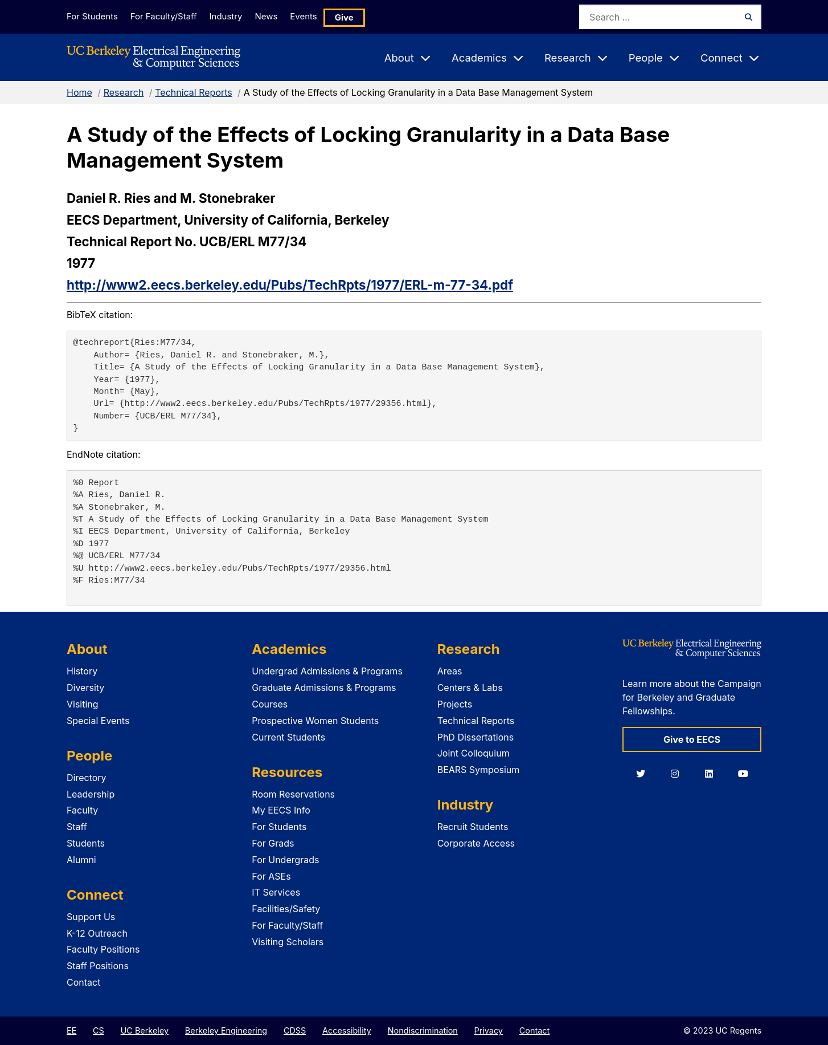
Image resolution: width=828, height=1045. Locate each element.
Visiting (83, 704)
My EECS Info (281, 810)
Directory (86, 777)
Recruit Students (473, 826)
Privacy (488, 1030)
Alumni (81, 859)
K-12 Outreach (97, 933)
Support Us (91, 916)
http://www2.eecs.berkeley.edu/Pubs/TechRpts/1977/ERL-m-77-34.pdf (290, 284)
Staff (77, 826)
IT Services (276, 892)
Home (79, 92)
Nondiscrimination (423, 1030)
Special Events (98, 720)
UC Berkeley (145, 1030)
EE (71, 1030)
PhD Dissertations (475, 737)
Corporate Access (476, 843)
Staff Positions (98, 965)
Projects (454, 704)
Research (124, 92)
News (281, 16)
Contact (83, 982)
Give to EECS (691, 739)
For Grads (273, 843)
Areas (449, 671)
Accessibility (346, 1030)
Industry (235, 16)
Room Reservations (293, 794)
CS (98, 1030)
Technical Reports (193, 92)
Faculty (82, 810)
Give (368, 17)
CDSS (295, 1030)
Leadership (90, 794)
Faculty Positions (103, 949)
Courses (270, 704)
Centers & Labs (470, 687)
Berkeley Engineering (226, 1030)
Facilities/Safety (286, 908)
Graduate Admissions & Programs (324, 687)
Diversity (85, 687)
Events (325, 16)
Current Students (288, 737)
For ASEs (271, 876)
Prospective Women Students (315, 720)
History (82, 671)
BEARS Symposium (478, 769)
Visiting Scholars (287, 942)
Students (86, 843)
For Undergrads (285, 859)
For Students (91, 16)
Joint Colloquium (473, 753)
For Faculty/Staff (167, 16)
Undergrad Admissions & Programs (327, 671)
